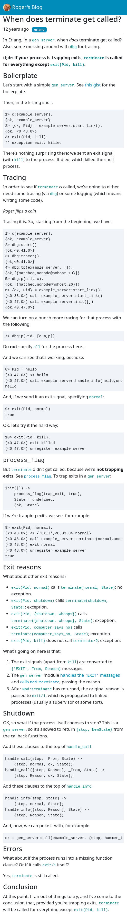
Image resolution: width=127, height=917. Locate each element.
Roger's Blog (23, 7)
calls (39, 682)
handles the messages (90, 675)
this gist (93, 85)
